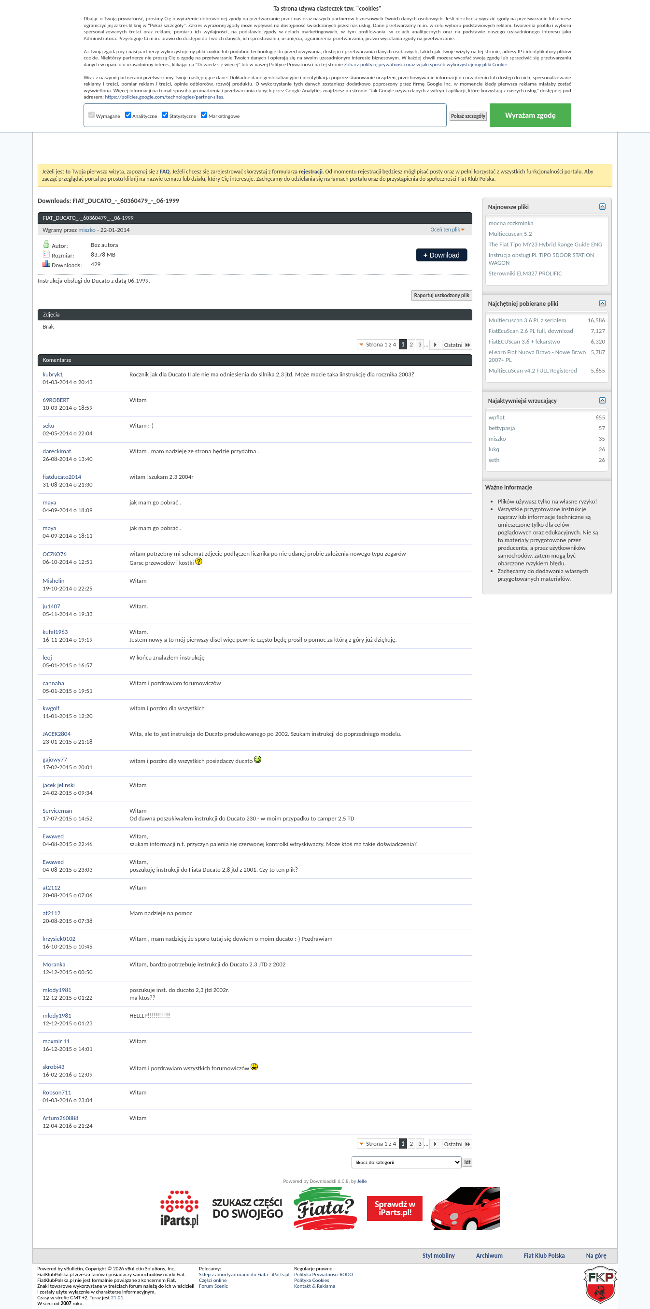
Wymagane (104, 116)
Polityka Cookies (311, 1280)
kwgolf (50, 708)
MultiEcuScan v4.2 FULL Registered (533, 370)
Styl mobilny (439, 1255)
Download (442, 255)
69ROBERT (55, 399)
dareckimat (56, 451)
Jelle (362, 1181)
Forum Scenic (213, 1286)
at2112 (51, 887)
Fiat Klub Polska (544, 1255)
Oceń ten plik (445, 229)
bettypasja (502, 428)
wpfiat (497, 417)
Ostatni (457, 344)
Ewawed (53, 836)
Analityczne (141, 116)
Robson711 (56, 1092)
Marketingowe (220, 116)
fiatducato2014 (61, 476)
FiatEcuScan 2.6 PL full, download (531, 330)
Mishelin (53, 580)
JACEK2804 (56, 733)
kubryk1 (52, 374)
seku (48, 425)
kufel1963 (55, 631)
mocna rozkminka (511, 223)
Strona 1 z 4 (381, 344)
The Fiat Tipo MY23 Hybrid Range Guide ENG (545, 244)
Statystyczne (179, 116)
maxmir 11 (56, 1041)
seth (494, 459)
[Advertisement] (325, 139)
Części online (212, 1280)
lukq (494, 449)
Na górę (596, 1255)
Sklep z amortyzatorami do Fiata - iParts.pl (244, 1274)
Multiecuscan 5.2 (510, 233)
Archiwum (489, 1255)
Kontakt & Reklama (314, 1286)
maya (49, 502)
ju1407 (51, 606)
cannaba (53, 683)
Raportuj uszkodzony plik (441, 295)
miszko (87, 229)
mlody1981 (56, 989)
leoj (47, 657)
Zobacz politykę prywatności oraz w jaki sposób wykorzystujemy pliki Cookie (425, 64)
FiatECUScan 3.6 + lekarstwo (524, 341)
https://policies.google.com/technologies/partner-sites (164, 97)
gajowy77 (54, 759)
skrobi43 (53, 1066)
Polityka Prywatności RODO (323, 1274)
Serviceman (57, 810)
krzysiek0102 (58, 938)
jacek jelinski (58, 785)
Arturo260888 (60, 1118)
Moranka (53, 964)
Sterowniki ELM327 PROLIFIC (525, 273)
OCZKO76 (54, 554)
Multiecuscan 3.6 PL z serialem (527, 320)
